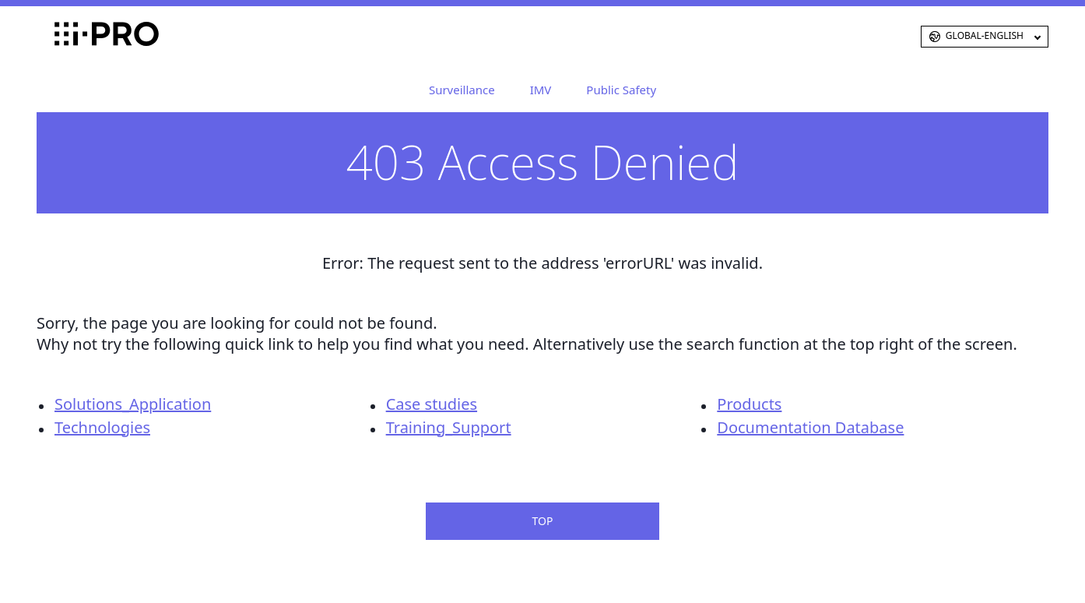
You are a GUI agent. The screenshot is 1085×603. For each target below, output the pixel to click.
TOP (542, 520)
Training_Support (448, 427)
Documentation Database (810, 427)
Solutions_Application (132, 403)
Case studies (431, 403)
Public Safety (621, 89)
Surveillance (462, 89)
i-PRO (80, 36)
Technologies (102, 427)
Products (749, 403)
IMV (541, 89)
